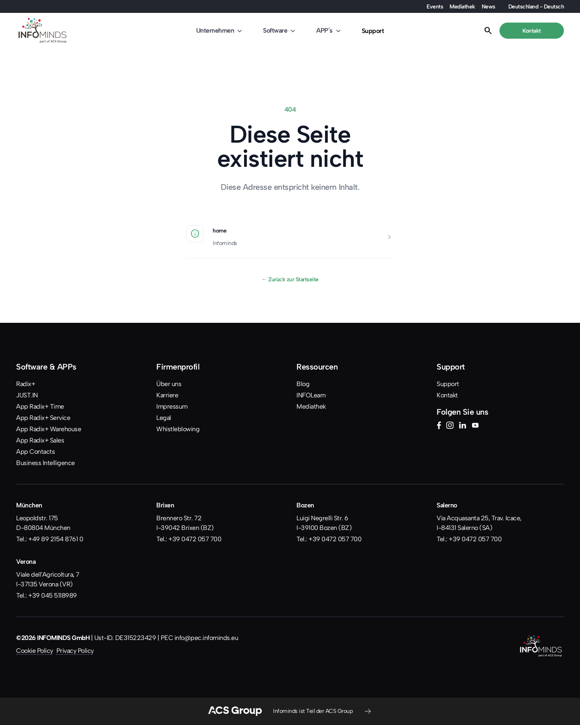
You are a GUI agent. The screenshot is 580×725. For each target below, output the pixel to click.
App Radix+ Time (40, 406)
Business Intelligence (45, 463)
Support (373, 31)
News (488, 6)
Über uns (168, 384)
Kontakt (447, 395)
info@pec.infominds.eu (206, 638)
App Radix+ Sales (40, 440)
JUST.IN (27, 395)
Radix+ (25, 384)
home (219, 230)
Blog (302, 384)
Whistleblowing (177, 429)
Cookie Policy (34, 650)
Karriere (167, 395)
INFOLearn (311, 395)
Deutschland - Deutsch (536, 6)
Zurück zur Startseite (290, 279)
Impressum (172, 406)
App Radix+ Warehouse (48, 429)
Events (435, 6)
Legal (163, 418)
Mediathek (462, 6)
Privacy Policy (75, 650)
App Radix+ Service (43, 418)
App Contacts (35, 451)
